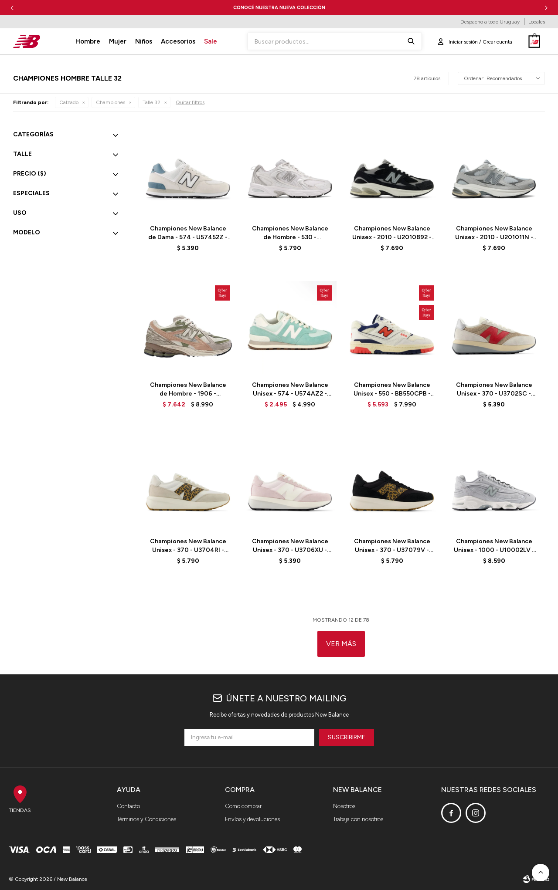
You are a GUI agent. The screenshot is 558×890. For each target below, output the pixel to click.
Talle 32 (151, 102)
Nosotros (344, 806)
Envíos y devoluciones (252, 819)
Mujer (117, 41)
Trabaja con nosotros (358, 819)
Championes (110, 102)
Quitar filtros (190, 102)
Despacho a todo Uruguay (490, 22)
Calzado (68, 102)
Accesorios (178, 41)
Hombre (87, 41)
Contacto (128, 806)
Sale (210, 41)
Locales (536, 22)
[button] (546, 7)
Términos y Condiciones (146, 819)
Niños (143, 41)
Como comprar (243, 806)
